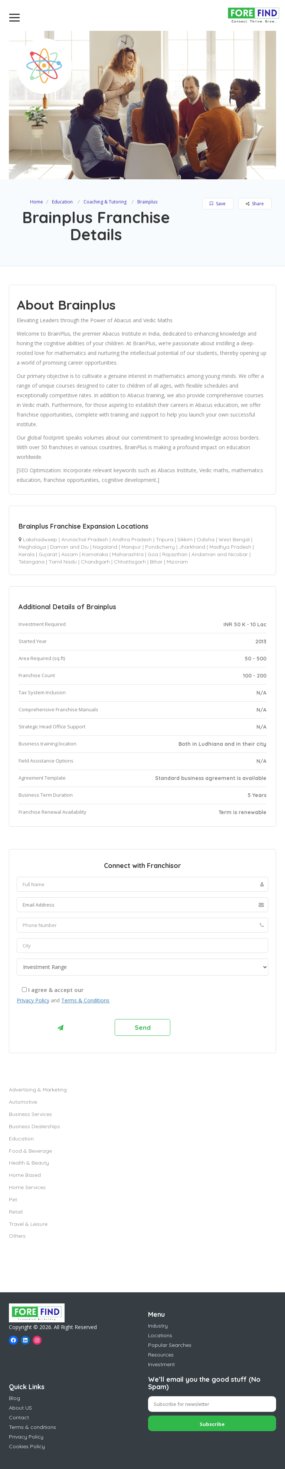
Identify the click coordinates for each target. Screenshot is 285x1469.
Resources (161, 1354)
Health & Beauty (29, 1162)
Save (218, 203)
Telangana (32, 561)
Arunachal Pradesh (84, 539)
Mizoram (177, 561)
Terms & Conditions (85, 1000)
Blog (14, 1398)
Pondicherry (160, 546)
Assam (69, 554)
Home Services (27, 1187)
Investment (161, 1364)
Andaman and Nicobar (219, 554)
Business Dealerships (34, 1126)
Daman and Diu (69, 546)
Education (62, 202)
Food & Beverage (30, 1151)
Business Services (30, 1114)
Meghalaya (32, 546)
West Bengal (234, 539)
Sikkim (185, 539)
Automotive (23, 1102)
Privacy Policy (33, 1000)
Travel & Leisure (28, 1224)
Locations (160, 1335)
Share (255, 203)
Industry (158, 1325)
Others (17, 1236)
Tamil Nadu (63, 561)
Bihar (156, 561)
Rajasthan (174, 554)
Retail (16, 1211)
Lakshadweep (40, 539)
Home (36, 202)
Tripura (164, 539)
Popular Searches (169, 1345)
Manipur (131, 546)
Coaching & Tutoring (105, 202)
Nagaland (105, 546)
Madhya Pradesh (230, 546)
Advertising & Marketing (38, 1089)
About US (20, 1407)
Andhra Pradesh (132, 539)
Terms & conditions (32, 1427)
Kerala (27, 554)
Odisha (205, 539)
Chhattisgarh (130, 561)
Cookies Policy (27, 1446)
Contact (19, 1417)
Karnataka (95, 554)
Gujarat (48, 554)
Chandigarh (95, 561)
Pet (13, 1199)
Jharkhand (192, 546)
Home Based (25, 1175)
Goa (153, 554)
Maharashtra (128, 554)
